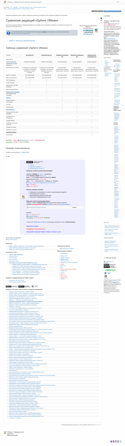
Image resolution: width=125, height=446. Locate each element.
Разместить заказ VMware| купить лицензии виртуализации (25, 413)
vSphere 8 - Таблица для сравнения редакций (22, 40)
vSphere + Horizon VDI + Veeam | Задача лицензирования (24, 303)
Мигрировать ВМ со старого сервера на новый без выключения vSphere (28, 323)
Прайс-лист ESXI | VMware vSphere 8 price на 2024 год (23, 377)
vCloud (62, 272)
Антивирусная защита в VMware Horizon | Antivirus (22, 409)
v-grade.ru (41, 174)
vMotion (8, 97)
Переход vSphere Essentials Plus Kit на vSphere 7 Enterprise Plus (26, 316)
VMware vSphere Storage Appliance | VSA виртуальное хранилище (29, 264)
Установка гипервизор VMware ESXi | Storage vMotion (23, 401)
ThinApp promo (13, 370)
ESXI (61, 267)
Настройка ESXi (13, 259)
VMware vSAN (64, 259)
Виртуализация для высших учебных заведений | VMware (24, 406)
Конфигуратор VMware (68, 248)
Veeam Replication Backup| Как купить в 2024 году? (22, 247)
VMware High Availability (13, 92)
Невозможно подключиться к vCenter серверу (21, 368)
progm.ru (44, 175)
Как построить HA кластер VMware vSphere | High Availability (25, 387)
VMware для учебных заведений (69, 262)
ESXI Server (63, 275)
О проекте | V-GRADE (15, 418)
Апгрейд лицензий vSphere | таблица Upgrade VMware (23, 313)
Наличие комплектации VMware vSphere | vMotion (22, 393)
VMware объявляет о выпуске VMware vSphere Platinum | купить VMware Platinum (30, 332)
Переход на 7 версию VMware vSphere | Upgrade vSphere (116, 213)
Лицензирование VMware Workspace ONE (117, 95)
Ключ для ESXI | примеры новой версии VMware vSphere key (25, 390)
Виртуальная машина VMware (68, 269)
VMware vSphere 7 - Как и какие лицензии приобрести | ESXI (25, 336)
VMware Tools (64, 277)
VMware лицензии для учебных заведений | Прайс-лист (24, 331)
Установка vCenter (14, 261)
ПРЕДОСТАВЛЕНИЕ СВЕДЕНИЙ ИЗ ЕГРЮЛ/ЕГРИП (42, 182)
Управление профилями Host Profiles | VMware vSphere (23, 403)
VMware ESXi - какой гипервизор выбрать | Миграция (23, 405)
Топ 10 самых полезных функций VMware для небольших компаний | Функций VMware (32, 321)
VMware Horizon (13, 256)
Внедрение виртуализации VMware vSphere (20, 328)
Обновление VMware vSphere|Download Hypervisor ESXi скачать (26, 408)
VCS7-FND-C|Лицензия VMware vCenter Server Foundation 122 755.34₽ (28, 364)
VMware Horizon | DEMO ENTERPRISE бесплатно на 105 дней (28, 269)
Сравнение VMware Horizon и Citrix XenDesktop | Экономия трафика (111, 246)
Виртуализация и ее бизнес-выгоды (18, 380)
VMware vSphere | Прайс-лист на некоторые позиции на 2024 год (26, 246)
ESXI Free (63, 265)
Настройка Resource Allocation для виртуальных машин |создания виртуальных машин (32, 375)
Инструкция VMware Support (16, 280)
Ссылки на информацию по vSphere (18, 309)
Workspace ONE (64, 261)
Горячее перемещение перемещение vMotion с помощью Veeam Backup (28, 396)
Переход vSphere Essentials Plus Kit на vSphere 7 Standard (24, 314)
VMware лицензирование (15, 326)
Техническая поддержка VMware (17, 282)
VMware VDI (63, 256)
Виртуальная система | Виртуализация (19, 341)
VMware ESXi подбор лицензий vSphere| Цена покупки (26, 266)
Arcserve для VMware (64, 204)
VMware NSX (63, 270)
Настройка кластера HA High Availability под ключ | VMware (24, 388)
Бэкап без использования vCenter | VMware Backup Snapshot (25, 414)
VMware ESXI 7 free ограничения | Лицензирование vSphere (25, 382)
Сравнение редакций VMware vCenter (111, 250)
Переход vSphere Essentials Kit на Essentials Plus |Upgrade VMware (27, 319)
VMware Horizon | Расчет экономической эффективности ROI (25, 344)
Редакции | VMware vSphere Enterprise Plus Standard (23, 305)
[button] (118, 2)
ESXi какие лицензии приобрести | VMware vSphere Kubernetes (26, 391)
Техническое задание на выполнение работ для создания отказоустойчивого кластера (32, 385)
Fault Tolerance (10, 109)
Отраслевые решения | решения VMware (20, 373)
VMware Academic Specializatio (17, 378)
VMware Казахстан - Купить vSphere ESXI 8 (20, 359)
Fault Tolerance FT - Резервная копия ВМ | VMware (25, 271)
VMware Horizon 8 (65, 257)
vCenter (15, 63)
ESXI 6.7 (62, 274)
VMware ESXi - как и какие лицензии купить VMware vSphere (117, 77)
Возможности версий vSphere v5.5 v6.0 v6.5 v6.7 (22, 296)
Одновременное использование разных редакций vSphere (24, 383)
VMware (51, 204)
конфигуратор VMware (40, 222)
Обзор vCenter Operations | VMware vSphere (20, 367)
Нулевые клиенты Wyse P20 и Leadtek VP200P (21, 291)
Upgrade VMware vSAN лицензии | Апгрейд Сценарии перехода (116, 191)
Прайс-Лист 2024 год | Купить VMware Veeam (21, 249)
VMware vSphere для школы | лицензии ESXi (21, 347)
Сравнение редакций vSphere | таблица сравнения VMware (32, 7)
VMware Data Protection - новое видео (19, 354)
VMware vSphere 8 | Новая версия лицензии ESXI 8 (22, 334)
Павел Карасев (14, 239)
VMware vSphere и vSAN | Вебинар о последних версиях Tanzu (25, 293)
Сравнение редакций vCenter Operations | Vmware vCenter (24, 365)
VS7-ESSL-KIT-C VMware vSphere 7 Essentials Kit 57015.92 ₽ (25, 308)
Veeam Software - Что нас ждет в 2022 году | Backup (26, 272)
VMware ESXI (25, 152)
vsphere (94, 11)
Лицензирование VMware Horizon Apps (117, 90)
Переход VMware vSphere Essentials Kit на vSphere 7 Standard (25, 318)
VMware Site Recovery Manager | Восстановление (25, 274)
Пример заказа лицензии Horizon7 (108, 74)
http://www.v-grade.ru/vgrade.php (21, 33)
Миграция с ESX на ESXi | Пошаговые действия (21, 400)
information (15, 7)
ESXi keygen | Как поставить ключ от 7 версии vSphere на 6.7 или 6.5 (27, 339)
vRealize (62, 279)
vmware (100, 11)
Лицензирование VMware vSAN (117, 85)
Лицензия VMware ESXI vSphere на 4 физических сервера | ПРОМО (27, 342)
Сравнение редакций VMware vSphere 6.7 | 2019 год (23, 298)
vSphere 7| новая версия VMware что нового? (21, 355)
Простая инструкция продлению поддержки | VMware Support (116, 116)
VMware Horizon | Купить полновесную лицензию (22, 350)
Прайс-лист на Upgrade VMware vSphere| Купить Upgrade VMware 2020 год (29, 346)
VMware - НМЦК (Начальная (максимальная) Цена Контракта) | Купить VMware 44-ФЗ (32, 349)
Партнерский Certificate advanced (37, 207)
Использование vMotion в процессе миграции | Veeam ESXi (24, 395)
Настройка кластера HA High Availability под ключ (23, 262)
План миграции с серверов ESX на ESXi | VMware (22, 398)
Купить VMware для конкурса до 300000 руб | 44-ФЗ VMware (25, 357)
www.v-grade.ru (115, 281)
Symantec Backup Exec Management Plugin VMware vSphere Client (26, 372)
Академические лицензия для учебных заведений (117, 102)
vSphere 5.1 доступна (14, 306)
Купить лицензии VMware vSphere (18, 411)
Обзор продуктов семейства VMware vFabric (21, 362)
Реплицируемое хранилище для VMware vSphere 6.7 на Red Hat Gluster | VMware (30, 329)
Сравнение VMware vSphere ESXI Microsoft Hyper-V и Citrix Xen (26, 360)
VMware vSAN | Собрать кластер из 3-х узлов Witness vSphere (25, 352)
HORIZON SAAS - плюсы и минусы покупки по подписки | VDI (28, 267)
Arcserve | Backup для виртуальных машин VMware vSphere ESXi (26, 416)
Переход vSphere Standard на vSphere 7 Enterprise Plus (23, 311)
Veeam (55, 204)
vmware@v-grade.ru (24, 140)
